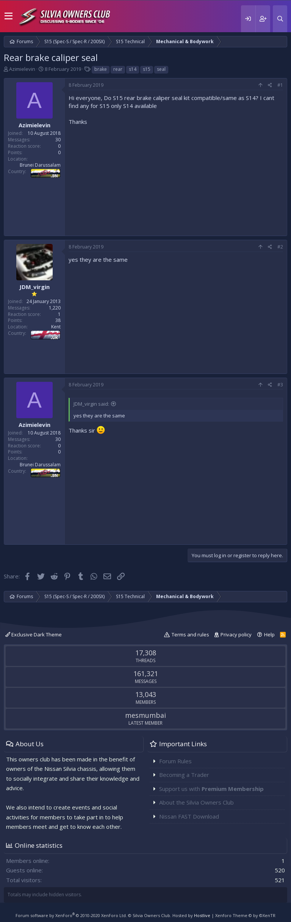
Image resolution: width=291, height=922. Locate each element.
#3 (280, 384)
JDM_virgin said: (91, 403)
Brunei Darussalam (40, 165)
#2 (280, 247)
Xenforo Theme (245, 915)
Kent (56, 326)
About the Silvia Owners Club (196, 802)
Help (269, 634)
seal (161, 69)
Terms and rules (190, 634)
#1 (280, 85)
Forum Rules (175, 761)
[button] (9, 16)
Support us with (211, 788)
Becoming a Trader (184, 774)
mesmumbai (145, 715)
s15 (146, 69)
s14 (132, 69)
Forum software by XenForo (71, 915)
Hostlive (202, 915)
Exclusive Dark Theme (33, 634)
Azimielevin (22, 69)
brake (100, 69)
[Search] (280, 18)
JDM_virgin (34, 287)
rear (117, 69)
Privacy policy (236, 634)
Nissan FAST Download (189, 816)
